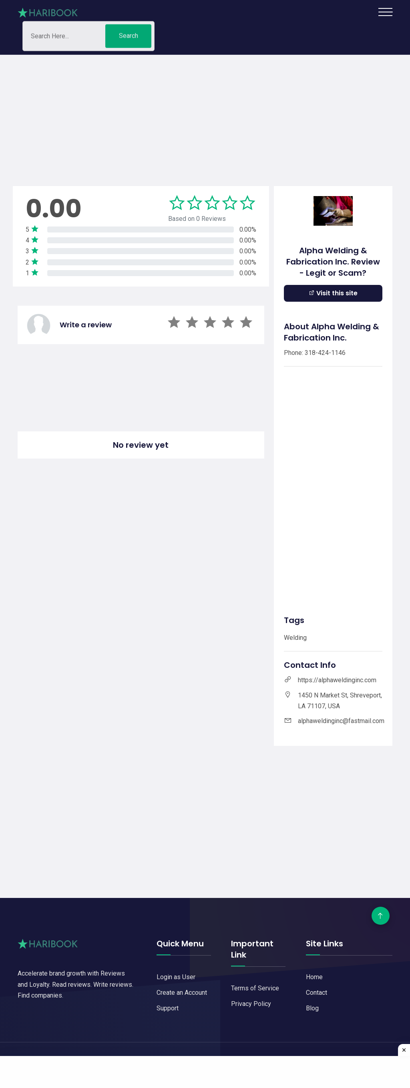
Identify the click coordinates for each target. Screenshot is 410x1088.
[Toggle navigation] (385, 12)
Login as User (176, 977)
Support (168, 1008)
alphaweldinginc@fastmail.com (341, 721)
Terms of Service (255, 988)
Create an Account (182, 992)
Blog (312, 1008)
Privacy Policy (251, 1004)
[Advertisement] (205, 111)
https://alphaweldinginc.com (337, 680)
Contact (316, 992)
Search (128, 37)
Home (314, 977)
